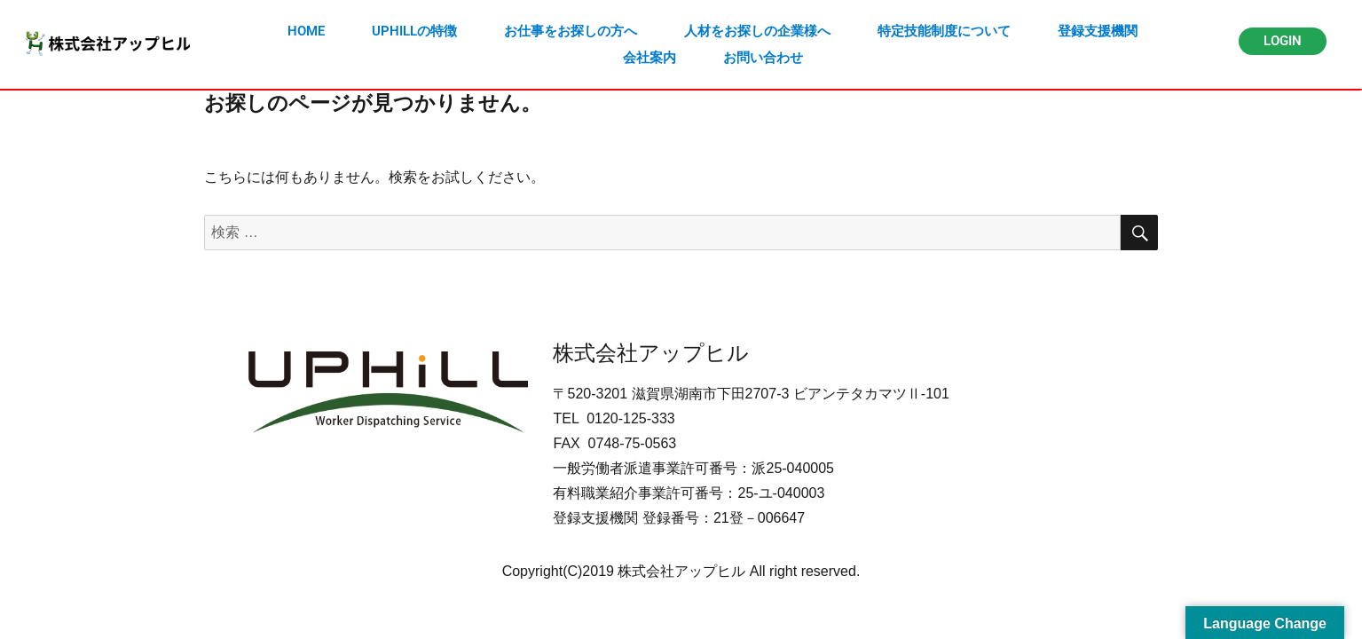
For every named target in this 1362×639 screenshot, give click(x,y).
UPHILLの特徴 (414, 31)
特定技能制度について (944, 31)
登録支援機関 (1098, 31)
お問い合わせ (763, 58)
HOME (306, 31)
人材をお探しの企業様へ (757, 31)
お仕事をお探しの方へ (570, 31)
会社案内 (649, 58)
